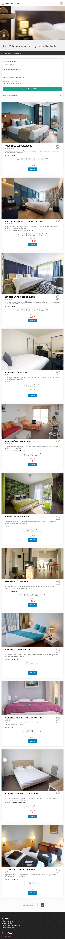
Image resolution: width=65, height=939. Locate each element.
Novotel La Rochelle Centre (20, 297)
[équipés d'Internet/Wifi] (46, 159)
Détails (32, 169)
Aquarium (14, 231)
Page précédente (27, 905)
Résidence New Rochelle (17, 650)
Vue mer (31, 231)
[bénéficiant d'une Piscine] (34, 159)
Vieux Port (24, 231)
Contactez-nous (8, 936)
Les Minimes (22, 451)
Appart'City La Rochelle (17, 372)
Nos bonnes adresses (8, 927)
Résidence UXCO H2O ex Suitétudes (22, 793)
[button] (57, 4)
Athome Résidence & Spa (17, 517)
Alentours (14, 591)
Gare (19, 231)
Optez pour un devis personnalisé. (14, 83)
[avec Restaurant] (38, 234)
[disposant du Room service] (38, 159)
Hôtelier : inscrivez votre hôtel (11, 925)
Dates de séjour (9, 61)
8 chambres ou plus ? (10, 81)
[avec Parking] (30, 159)
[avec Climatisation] (26, 159)
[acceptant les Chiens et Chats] (22, 159)
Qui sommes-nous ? (8, 921)
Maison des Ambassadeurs (18, 146)
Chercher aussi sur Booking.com (15, 77)
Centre (13, 155)
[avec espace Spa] (42, 159)
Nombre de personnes (11, 69)
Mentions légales (7, 923)
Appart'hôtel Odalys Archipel (20, 441)
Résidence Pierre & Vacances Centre (24, 718)
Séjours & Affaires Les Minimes (21, 870)
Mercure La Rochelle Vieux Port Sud (24, 221)
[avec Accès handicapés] (18, 159)
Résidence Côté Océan (16, 582)
